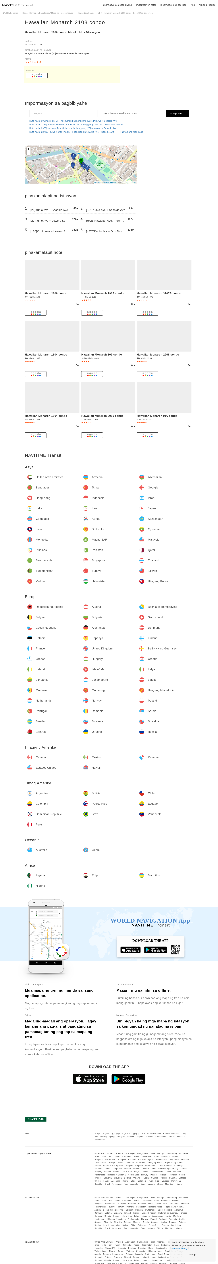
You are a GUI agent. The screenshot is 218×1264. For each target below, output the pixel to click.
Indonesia (183, 1153)
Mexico (163, 1178)
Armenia (119, 1153)
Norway (144, 1175)
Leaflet (97, 182)
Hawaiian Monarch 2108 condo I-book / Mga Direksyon (62, 32)
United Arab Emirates (104, 1153)
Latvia (168, 1172)
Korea (136, 1156)
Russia (146, 1178)
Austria (98, 1166)
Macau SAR (110, 1159)
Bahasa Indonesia (171, 1134)
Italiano (150, 1137)
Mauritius (169, 1184)
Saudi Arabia (161, 1159)
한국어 (136, 1134)
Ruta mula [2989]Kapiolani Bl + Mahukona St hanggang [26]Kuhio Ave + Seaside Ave (73, 128)
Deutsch (130, 1137)
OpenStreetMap (109, 182)
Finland (127, 1169)
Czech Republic (165, 1166)
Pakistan (142, 1159)
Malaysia (122, 1159)
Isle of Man (127, 1172)
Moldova (177, 1172)
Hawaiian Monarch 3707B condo (159, 293)
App (193, 5)
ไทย (143, 1134)
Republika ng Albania (174, 1163)
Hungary (98, 1172)
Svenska (181, 1137)
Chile (133, 1181)
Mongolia (99, 1159)
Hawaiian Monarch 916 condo (157, 415)
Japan (117, 1156)
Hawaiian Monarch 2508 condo (158, 354)
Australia (134, 1184)
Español (140, 1137)
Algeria (151, 1184)
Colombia (142, 1181)
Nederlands (100, 1140)
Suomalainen (161, 1137)
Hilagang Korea (155, 1163)
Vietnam (130, 1163)
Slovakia (118, 1178)
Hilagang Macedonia (117, 1175)
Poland (153, 1175)
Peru (126, 1184)
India (104, 1156)
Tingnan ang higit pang (131, 132)
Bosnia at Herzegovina (113, 1166)
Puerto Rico (154, 1181)
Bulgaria (139, 1166)
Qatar (150, 1159)
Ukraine (136, 1178)
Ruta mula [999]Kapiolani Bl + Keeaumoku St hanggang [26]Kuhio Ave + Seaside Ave (73, 121)
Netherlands (133, 1175)
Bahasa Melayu (154, 1134)
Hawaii (106, 1181)
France (136, 1169)
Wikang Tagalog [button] (207, 5)
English (106, 1134)
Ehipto (160, 1184)
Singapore (174, 1159)
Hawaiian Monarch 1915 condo (102, 293)
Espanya (118, 1169)
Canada (154, 1178)
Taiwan (121, 1163)
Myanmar (176, 1156)
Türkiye (112, 1163)
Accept (192, 1254)
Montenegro (100, 1175)
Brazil (107, 1184)
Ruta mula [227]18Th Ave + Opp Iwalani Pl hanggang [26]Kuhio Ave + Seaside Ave (71, 132)
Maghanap (177, 113)
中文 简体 (126, 1134)
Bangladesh (142, 1153)
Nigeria (179, 1184)
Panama (173, 1178)
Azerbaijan (130, 1153)
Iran (110, 1156)
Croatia (107, 1172)
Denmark (98, 1169)
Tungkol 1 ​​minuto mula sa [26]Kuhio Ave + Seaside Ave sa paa (57, 53)
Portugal (163, 1175)
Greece (184, 1169)
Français (121, 1137)
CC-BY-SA (132, 182)
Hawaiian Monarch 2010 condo (102, 415)
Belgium (129, 1166)
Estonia (108, 1169)
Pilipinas (132, 1159)
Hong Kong (172, 1153)
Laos (156, 1156)
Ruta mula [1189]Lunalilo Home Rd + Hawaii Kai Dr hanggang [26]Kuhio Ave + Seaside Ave (76, 124)
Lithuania (145, 1172)
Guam (143, 1184)
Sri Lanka (165, 1156)
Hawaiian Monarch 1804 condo (46, 415)
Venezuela (117, 1184)
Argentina (115, 1181)
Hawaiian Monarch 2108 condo (65, 22)
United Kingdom (149, 1169)
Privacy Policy (179, 1248)
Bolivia (125, 1181)
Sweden (98, 1178)
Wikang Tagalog (107, 1137)
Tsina (152, 1153)
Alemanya (178, 1166)
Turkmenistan (100, 1163)
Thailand (185, 1159)
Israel (97, 1156)
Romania (173, 1175)
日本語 (97, 1134)
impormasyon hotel (146, 5)
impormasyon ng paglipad (173, 5)
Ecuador (165, 1181)
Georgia (160, 1153)
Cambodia (126, 1156)
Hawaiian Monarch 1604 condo (46, 354)
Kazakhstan (147, 1156)
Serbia (182, 1175)
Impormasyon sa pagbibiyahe (117, 5)
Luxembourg (157, 1172)
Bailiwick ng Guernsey (168, 1169)
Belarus (127, 1178)
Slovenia (108, 1178)
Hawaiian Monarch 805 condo (101, 354)
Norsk (172, 1137)
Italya (136, 1172)
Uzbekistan (141, 1163)
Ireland (116, 1172)
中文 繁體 (116, 1134)
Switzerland (150, 1166)
